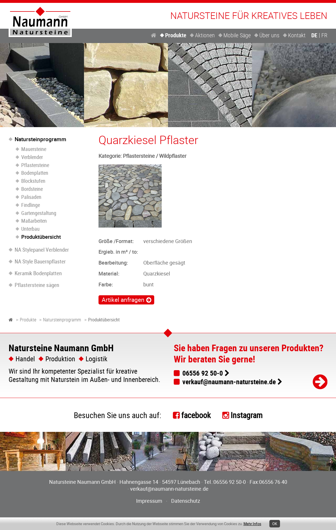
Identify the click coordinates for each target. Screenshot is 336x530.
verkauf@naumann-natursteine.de (229, 381)
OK (274, 523)
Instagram (246, 414)
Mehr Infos (252, 523)
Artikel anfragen (123, 300)
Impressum (149, 500)
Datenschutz (185, 500)
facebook (196, 414)
